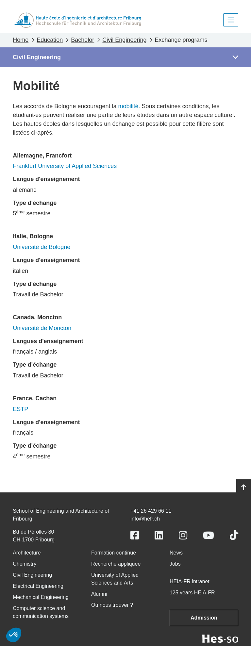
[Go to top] (243, 487)
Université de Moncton (42, 328)
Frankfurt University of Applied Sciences (65, 166)
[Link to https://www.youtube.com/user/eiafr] (208, 535)
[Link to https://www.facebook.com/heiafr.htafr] (134, 535)
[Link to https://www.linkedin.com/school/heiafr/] (159, 535)
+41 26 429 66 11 (150, 511)
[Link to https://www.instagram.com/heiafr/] (183, 535)
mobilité (128, 106)
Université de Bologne (41, 247)
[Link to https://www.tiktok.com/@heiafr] (234, 535)
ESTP (20, 409)
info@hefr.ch (145, 519)
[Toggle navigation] (230, 19)
